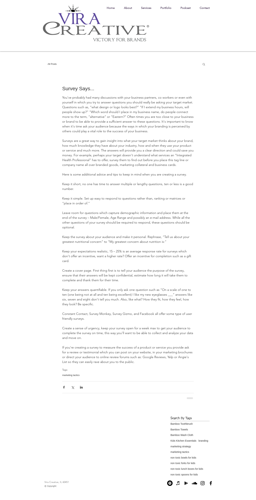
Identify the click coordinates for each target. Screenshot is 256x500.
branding (203, 440)
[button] (204, 64)
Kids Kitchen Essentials (183, 440)
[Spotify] (170, 483)
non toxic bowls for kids (183, 457)
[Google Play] (186, 483)
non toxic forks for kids (182, 463)
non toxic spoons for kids (184, 474)
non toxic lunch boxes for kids (186, 468)
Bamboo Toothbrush (181, 423)
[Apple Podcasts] (178, 483)
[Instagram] (202, 483)
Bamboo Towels (179, 429)
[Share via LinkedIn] (81, 387)
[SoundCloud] (194, 483)
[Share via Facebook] (64, 387)
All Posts (52, 64)
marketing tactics (71, 375)
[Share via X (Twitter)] (72, 387)
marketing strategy (180, 446)
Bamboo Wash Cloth (181, 435)
